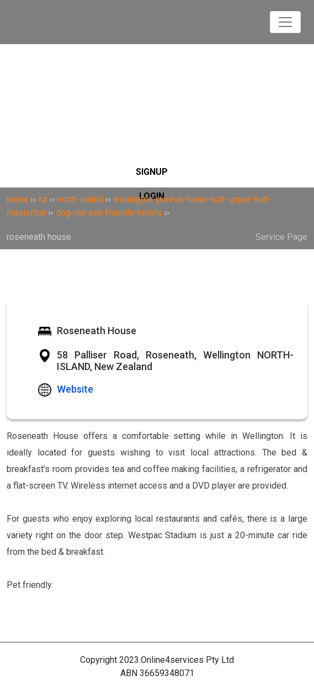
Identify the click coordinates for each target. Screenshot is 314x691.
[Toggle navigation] (285, 22)
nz (42, 199)
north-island (80, 199)
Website (75, 389)
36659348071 (167, 673)
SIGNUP (152, 172)
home (17, 199)
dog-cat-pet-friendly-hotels (109, 212)
